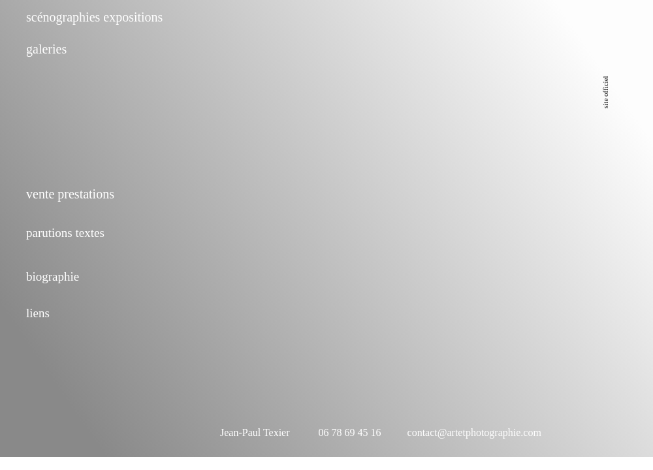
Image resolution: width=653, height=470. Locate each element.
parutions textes (65, 233)
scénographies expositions (94, 17)
